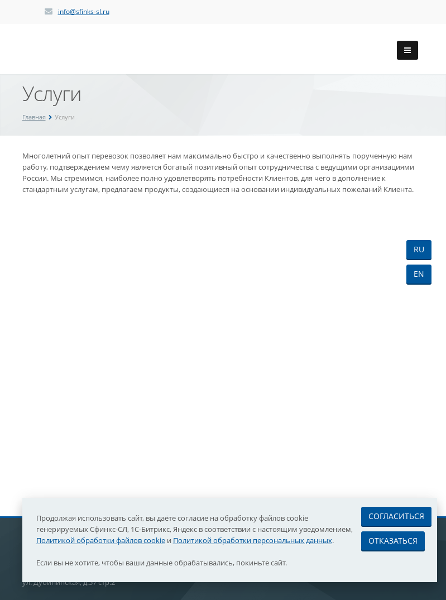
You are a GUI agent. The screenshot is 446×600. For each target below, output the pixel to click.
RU (419, 249)
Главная (34, 117)
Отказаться (393, 540)
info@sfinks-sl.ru (83, 11)
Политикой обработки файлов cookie (100, 540)
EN (419, 273)
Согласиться (396, 516)
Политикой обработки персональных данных (252, 540)
